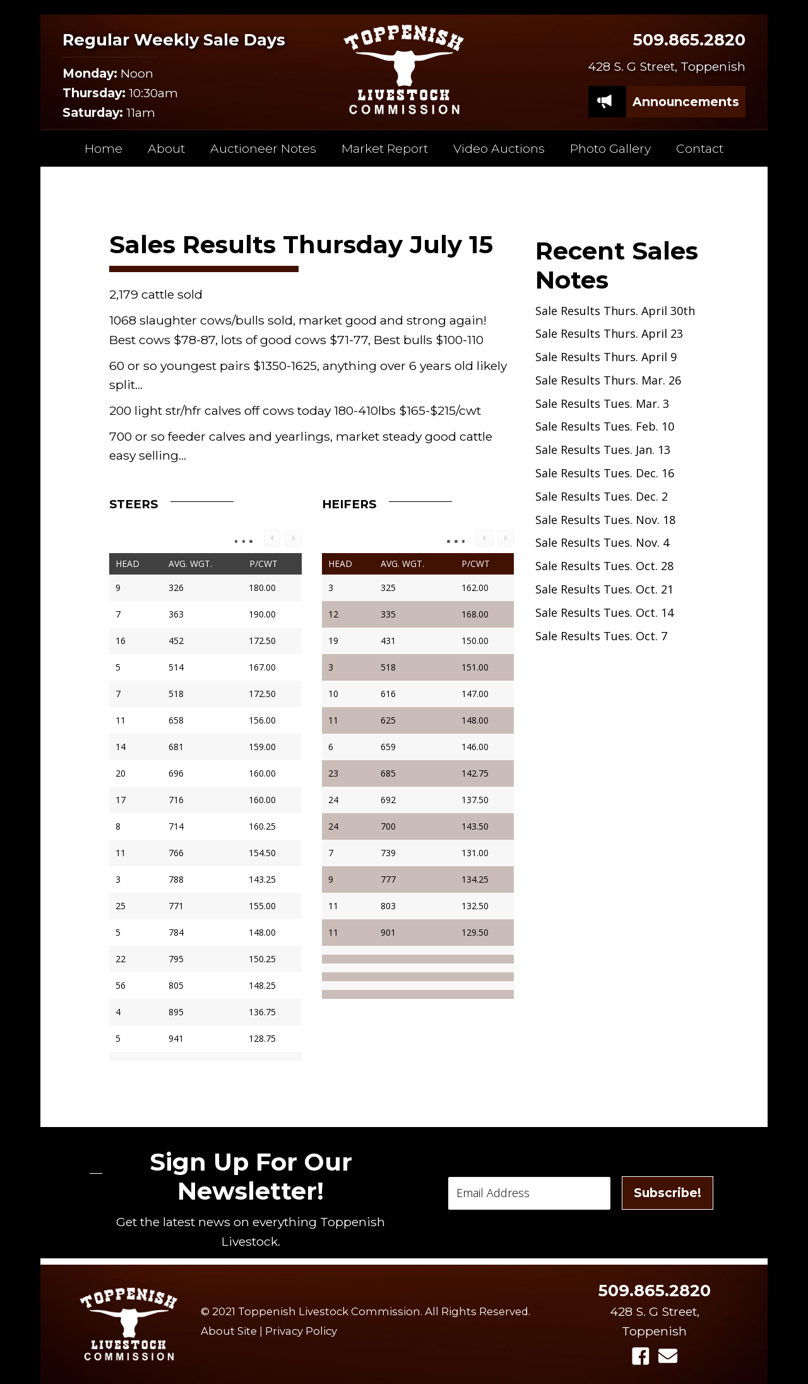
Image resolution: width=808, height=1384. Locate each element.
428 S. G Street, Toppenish (667, 66)
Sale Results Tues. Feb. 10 (604, 426)
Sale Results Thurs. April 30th (615, 310)
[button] (640, 1356)
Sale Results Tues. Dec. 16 (604, 472)
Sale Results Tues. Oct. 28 (604, 565)
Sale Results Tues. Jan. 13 (602, 449)
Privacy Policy (301, 1331)
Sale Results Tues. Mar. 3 (602, 403)
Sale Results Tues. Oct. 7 (601, 635)
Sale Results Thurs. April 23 (609, 333)
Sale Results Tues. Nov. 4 (602, 542)
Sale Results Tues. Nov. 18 (605, 519)
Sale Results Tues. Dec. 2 (601, 496)
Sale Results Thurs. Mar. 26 (608, 380)
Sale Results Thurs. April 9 (606, 356)
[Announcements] (686, 102)
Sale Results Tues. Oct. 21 (604, 589)
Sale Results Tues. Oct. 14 (604, 612)
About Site (229, 1331)
